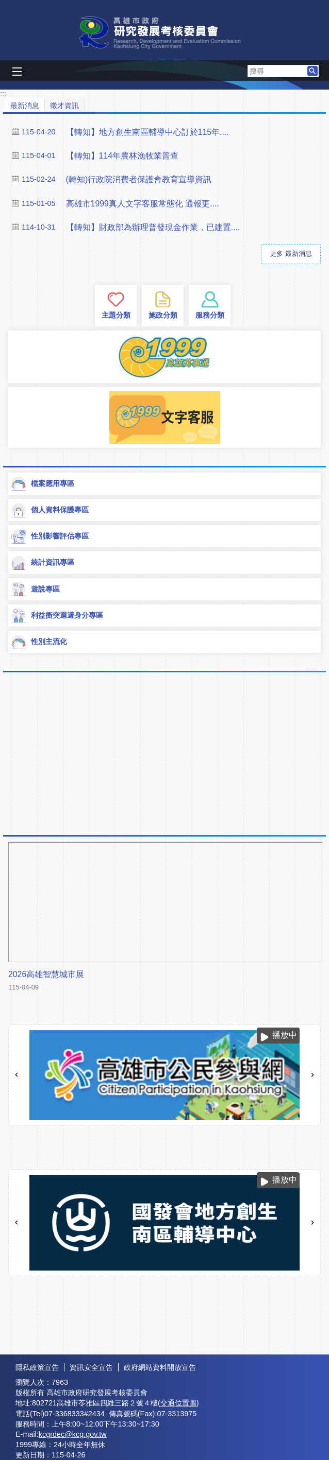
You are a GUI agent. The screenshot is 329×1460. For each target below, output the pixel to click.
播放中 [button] (284, 1035)
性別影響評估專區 (49, 536)
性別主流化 (38, 642)
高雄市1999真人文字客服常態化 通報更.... (142, 203)
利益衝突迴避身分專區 (56, 615)
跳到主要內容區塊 (5, 5)
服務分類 (209, 315)
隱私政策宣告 (37, 1367)
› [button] (312, 1075)
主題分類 (116, 315)
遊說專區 (35, 589)
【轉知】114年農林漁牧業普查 (122, 155)
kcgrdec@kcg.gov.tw (73, 1434)
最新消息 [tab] (24, 105)
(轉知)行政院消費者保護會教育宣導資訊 (139, 179)
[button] (312, 71)
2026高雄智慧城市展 (46, 974)
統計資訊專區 (42, 562)
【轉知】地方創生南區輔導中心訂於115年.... (147, 132)
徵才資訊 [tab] (64, 105)
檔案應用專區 (42, 483)
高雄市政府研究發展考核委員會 (164, 32)
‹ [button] (16, 1075)
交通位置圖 (178, 1403)
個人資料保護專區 (49, 510)
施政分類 (163, 315)
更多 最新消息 (291, 253)
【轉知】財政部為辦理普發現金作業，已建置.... (153, 227)
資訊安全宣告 (91, 1367)
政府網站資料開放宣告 (160, 1367)
